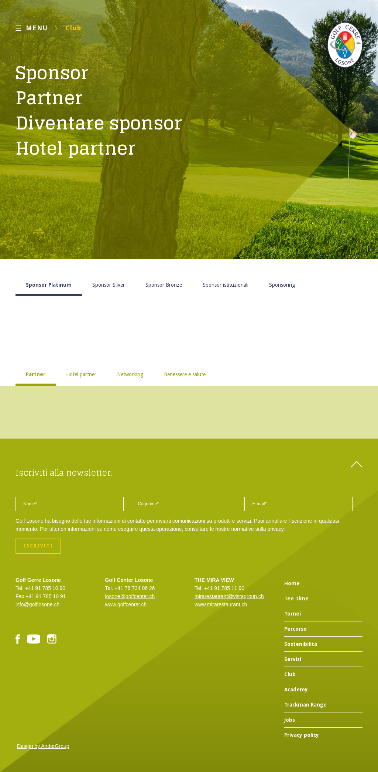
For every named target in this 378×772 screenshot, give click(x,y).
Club (73, 28)
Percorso (295, 629)
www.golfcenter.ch (126, 604)
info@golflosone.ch (37, 604)
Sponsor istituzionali (225, 285)
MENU (37, 28)
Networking (130, 374)
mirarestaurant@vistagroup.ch (229, 596)
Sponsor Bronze (163, 285)
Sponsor (52, 72)
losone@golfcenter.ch (130, 596)
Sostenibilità (300, 644)
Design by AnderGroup (43, 746)
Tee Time (296, 598)
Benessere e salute (185, 374)
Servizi (292, 659)
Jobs (289, 720)
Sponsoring (282, 285)
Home (292, 583)
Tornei (292, 614)
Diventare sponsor (99, 123)
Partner (49, 98)
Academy (296, 689)
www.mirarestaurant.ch (221, 604)
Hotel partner (75, 148)
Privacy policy (301, 735)
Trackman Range (305, 705)
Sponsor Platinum (49, 285)
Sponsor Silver (108, 285)
